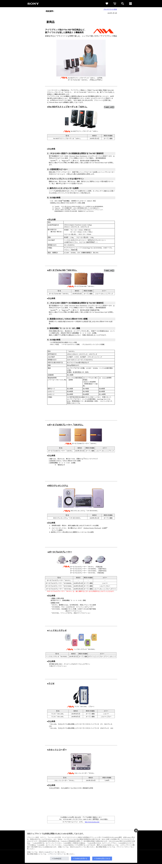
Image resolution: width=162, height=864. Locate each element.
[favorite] (107, 3)
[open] (123, 3)
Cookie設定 (57, 858)
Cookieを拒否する (81, 858)
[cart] (115, 3)
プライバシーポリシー (56, 854)
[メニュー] (130, 3)
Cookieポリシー (50, 852)
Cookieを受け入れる (103, 858)
